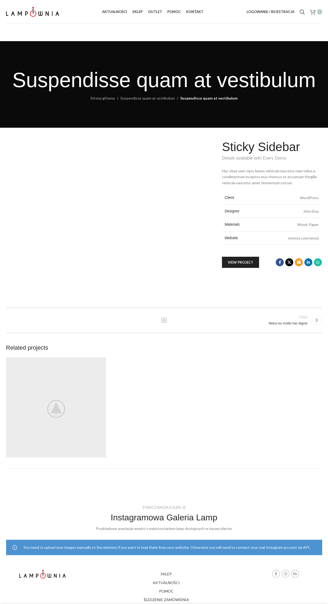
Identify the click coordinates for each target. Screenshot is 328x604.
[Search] (302, 12)
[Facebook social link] (280, 262)
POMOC (166, 591)
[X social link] (289, 262)
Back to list (164, 320)
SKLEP (166, 574)
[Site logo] (32, 11)
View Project (240, 262)
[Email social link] (299, 262)
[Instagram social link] (286, 574)
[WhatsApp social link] (318, 262)
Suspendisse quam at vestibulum (147, 98)
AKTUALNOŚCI (166, 582)
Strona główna (102, 98)
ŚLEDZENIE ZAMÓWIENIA (166, 599)
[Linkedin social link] (308, 262)
